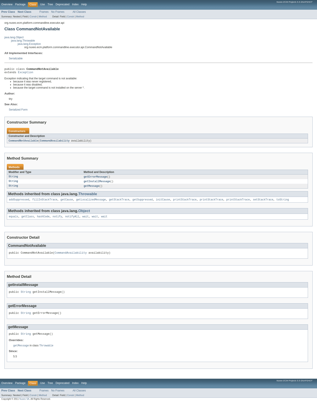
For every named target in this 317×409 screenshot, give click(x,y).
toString (282, 202)
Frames (43, 11)
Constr (33, 16)
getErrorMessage (95, 178)
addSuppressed (19, 202)
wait (85, 219)
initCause (163, 202)
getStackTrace (119, 202)
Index (75, 4)
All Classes (79, 11)
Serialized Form (18, 111)
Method (43, 16)
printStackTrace (185, 202)
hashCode (43, 219)
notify (57, 219)
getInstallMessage (97, 183)
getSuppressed (142, 202)
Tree (50, 4)
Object (84, 213)
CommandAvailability (55, 142)
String (13, 178)
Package (20, 4)
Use (42, 4)
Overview (7, 4)
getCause (67, 202)
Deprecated (63, 4)
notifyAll (72, 219)
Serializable (16, 58)
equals (13, 219)
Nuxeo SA (24, 405)
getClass (27, 219)
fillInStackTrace (44, 202)
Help (84, 4)
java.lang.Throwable (23, 40)
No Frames (58, 11)
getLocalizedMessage (91, 202)
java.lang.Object (14, 37)
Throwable (87, 196)
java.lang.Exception (29, 43)
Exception (25, 73)
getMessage (91, 188)
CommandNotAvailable (23, 142)
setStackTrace (263, 202)
